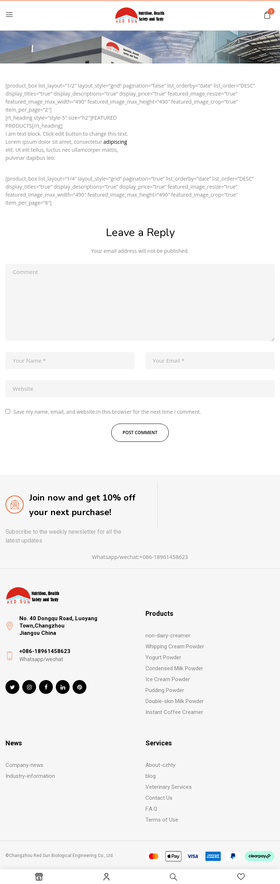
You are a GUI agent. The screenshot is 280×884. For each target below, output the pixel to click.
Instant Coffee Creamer (174, 712)
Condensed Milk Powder (174, 668)
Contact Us (158, 798)
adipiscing (115, 141)
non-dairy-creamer (167, 635)
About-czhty (160, 765)
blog (150, 776)
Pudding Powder (164, 690)
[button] (267, 14)
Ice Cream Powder (167, 679)
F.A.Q (151, 809)
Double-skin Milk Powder (174, 701)
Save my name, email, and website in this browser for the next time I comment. (107, 411)
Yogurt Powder (163, 657)
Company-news (24, 765)
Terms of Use (161, 820)
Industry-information (30, 776)
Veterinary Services (168, 787)
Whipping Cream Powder (174, 646)
